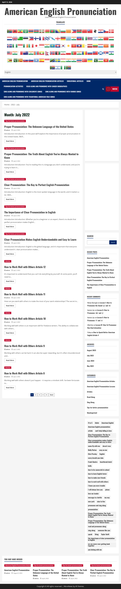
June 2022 (90, 360)
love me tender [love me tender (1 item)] (93, 493)
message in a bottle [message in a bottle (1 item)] (95, 497)
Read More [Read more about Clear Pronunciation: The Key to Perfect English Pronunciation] (11, 199)
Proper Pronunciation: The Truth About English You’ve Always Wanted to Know (41, 156)
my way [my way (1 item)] (107, 497)
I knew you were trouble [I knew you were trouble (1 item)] (96, 485)
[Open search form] (103, 89)
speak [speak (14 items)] (90, 534)
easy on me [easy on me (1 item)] (103, 450)
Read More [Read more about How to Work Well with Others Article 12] (11, 281)
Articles (7, 261)
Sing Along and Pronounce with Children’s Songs (23, 91)
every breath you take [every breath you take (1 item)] (95, 458)
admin (8, 130)
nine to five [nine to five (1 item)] (101, 501)
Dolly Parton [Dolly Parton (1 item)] (92, 450)
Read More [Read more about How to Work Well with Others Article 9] (11, 360)
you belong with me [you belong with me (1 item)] (95, 549)
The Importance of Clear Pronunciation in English (30, 212)
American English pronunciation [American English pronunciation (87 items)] (99, 427)
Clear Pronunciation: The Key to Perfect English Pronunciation (36, 185)
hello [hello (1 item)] (90, 466)
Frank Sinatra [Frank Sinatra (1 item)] (92, 462)
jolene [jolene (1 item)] (107, 489)
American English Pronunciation (61, 11)
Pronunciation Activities (13, 86)
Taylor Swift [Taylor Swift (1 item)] (105, 534)
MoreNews (68, 586)
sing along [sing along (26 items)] (91, 530)
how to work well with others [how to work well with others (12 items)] (98, 481)
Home (89, 81)
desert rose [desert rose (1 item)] (107, 446)
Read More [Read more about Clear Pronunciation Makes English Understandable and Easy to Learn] (11, 254)
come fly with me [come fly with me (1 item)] (94, 446)
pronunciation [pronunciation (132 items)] (93, 509)
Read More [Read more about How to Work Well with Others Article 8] (11, 387)
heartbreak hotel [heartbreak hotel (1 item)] (106, 462)
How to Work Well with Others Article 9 (24, 346)
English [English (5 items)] (102, 454)
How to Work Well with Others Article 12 (25, 267)
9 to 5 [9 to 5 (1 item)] (90, 423)
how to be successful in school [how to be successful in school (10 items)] (98, 470)
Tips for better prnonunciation (15, 121)
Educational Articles (75, 81)
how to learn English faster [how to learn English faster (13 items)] (97, 473)
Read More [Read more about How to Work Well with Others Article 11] (11, 306)
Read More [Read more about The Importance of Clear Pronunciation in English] (11, 226)
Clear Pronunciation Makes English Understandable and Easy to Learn (40, 239)
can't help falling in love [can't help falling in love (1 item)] (103, 430)
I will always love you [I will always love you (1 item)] (95, 489)
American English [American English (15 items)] (107, 423)
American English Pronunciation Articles (47, 81)
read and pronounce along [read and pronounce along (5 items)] (97, 526)
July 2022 (90, 355)
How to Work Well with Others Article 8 (24, 373)
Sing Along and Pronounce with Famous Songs (63, 91)
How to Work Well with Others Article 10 (25, 318)
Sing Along (90, 402)
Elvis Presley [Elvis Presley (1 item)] (92, 454)
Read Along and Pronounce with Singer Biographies (46, 86)
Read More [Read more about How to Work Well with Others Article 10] (11, 333)
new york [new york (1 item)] (91, 501)
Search (90, 236)
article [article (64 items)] (90, 430)
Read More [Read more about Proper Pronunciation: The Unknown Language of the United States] (11, 141)
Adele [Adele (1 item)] (97, 423)
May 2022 (90, 366)
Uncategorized (92, 412)
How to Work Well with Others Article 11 (24, 294)
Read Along (91, 397)
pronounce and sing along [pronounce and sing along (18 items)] (97, 505)
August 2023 (91, 350)
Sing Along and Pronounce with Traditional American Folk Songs (29, 97)
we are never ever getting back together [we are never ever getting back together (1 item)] (99, 545)
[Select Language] (60, 72)
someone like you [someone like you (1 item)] (104, 530)
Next (51, 395)
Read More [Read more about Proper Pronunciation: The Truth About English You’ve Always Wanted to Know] (11, 172)
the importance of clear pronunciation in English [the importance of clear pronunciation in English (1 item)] (101, 539)
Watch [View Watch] (111, 89)
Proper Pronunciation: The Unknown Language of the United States (39, 126)
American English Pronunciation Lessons (101, 386)
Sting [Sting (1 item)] (96, 534)
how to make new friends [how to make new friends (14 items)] (97, 477)
